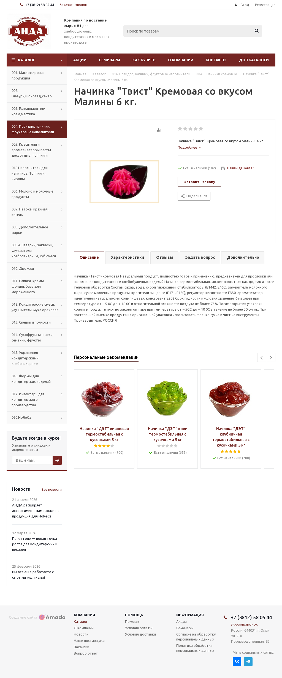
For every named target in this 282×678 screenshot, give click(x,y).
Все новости (52, 489)
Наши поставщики (89, 640)
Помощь (134, 615)
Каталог (26, 60)
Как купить (144, 60)
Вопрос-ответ (86, 653)
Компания (84, 615)
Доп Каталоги (254, 60)
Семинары (109, 60)
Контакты (216, 60)
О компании (180, 60)
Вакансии (81, 647)
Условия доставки (140, 634)
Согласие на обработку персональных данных (196, 636)
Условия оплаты (139, 628)
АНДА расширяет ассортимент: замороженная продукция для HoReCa (36, 510)
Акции (79, 60)
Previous (262, 357)
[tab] (189, 147)
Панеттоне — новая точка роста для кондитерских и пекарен (34, 543)
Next (270, 357)
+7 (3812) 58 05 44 (39, 5)
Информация (190, 615)
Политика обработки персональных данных (195, 648)
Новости (81, 634)
